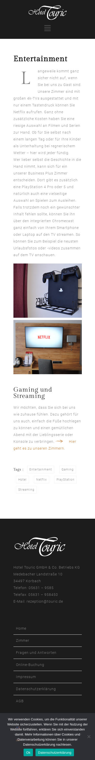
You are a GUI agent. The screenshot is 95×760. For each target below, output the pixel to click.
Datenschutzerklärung (36, 689)
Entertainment (40, 469)
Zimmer (22, 640)
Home (21, 628)
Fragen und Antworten (36, 653)
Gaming (68, 469)
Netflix (41, 479)
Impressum (26, 677)
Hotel (22, 479)
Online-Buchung (30, 665)
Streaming (26, 489)
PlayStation (65, 479)
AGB (20, 701)
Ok (28, 752)
